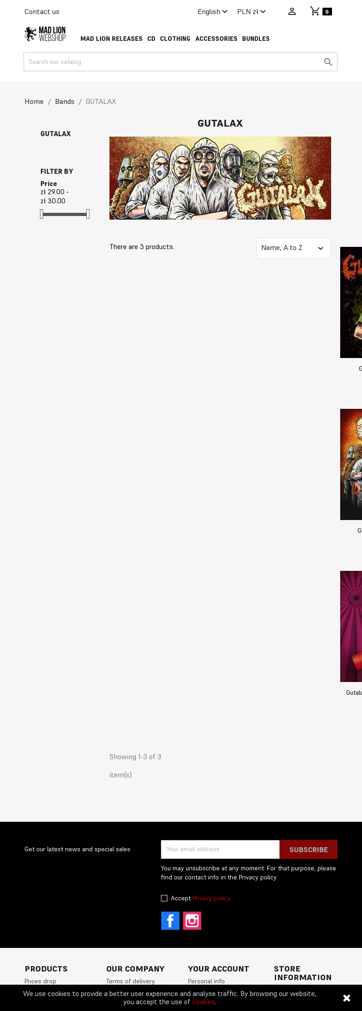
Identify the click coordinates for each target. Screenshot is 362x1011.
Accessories (216, 39)
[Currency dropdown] (252, 12)
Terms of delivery (130, 981)
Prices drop (40, 981)
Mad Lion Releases (111, 39)
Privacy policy (211, 898)
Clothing (175, 39)
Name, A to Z (293, 248)
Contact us (42, 11)
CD (151, 39)
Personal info (206, 981)
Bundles (256, 39)
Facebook (170, 921)
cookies (203, 1001)
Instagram (192, 921)
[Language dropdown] (214, 12)
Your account (218, 968)
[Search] (180, 61)
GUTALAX (55, 133)
